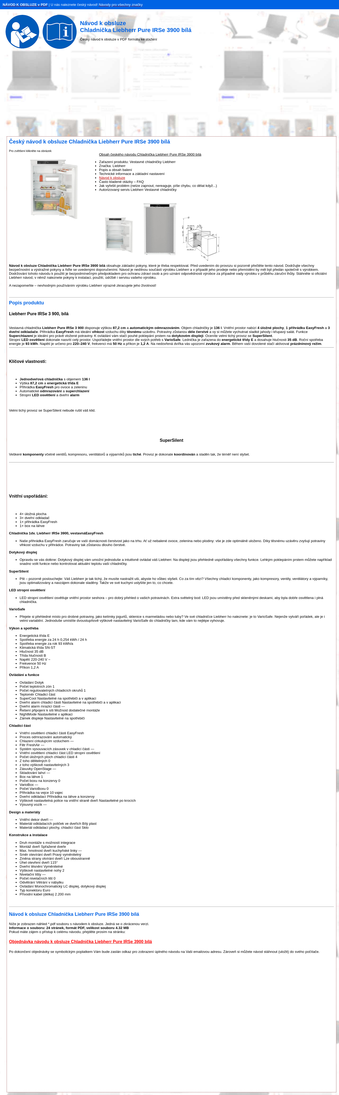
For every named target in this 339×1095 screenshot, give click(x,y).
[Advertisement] (169, 94)
